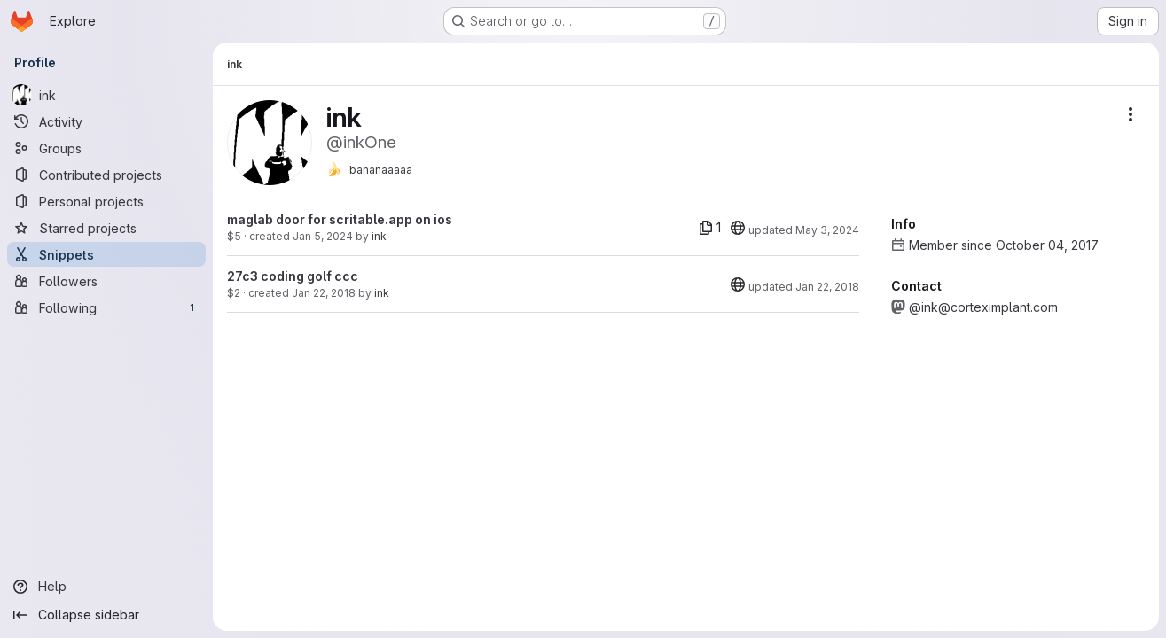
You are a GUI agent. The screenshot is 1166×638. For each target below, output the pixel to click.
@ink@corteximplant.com (983, 307)
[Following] (106, 307)
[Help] (106, 586)
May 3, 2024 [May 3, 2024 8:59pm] (827, 230)
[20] (737, 227)
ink (379, 236)
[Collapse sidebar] (106, 615)
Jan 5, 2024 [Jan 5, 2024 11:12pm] (323, 236)
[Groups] (106, 148)
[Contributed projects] (106, 174)
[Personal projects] (106, 201)
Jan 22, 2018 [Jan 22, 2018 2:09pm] (827, 286)
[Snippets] (106, 254)
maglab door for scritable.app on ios (339, 219)
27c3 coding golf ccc (292, 276)
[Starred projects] (106, 227)
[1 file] (710, 227)
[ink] (106, 94)
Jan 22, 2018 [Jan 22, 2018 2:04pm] (324, 293)
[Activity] (106, 121)
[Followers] (106, 280)
